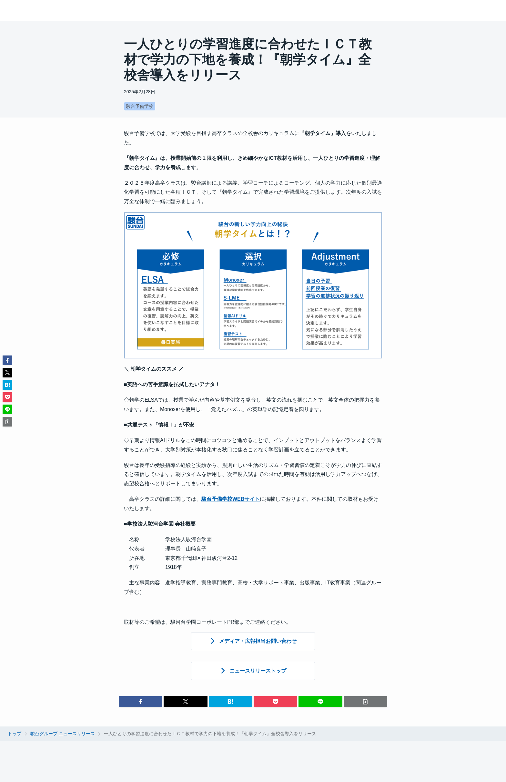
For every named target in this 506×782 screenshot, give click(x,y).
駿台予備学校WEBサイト (230, 499)
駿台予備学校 (139, 106)
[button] (140, 701)
